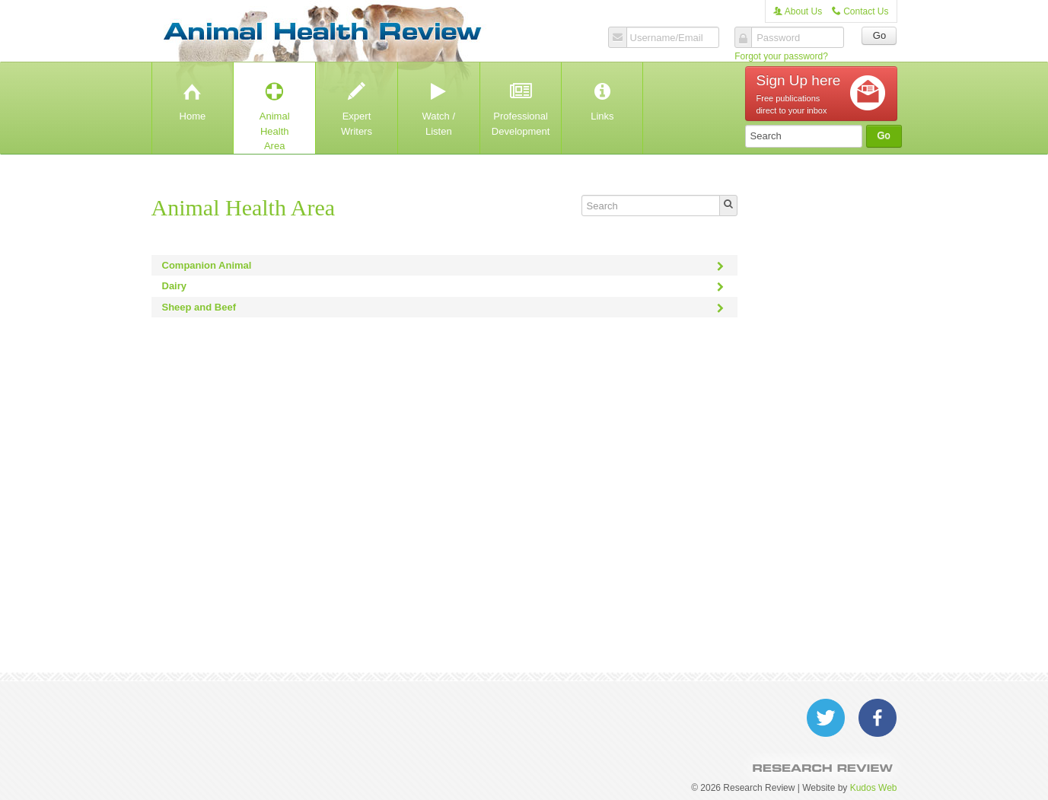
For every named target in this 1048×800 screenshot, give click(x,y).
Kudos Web (873, 787)
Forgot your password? (781, 56)
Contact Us (860, 11)
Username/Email (666, 38)
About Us (797, 11)
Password (778, 38)
